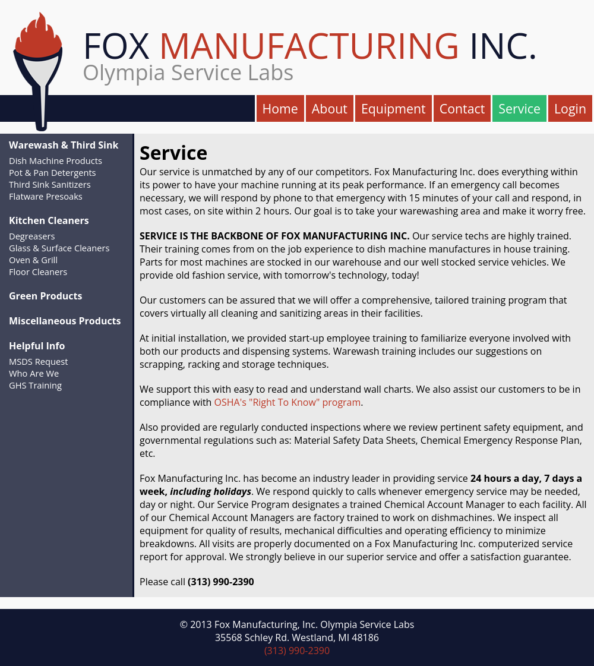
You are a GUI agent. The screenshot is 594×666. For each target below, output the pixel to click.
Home (280, 108)
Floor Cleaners (38, 271)
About (329, 108)
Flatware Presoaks (46, 196)
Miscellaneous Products (65, 320)
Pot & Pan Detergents (52, 172)
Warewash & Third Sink (63, 144)
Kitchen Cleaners (49, 220)
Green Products (45, 295)
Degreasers (32, 236)
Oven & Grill (33, 260)
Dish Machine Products (55, 160)
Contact (462, 108)
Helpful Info (37, 345)
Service (519, 108)
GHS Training (35, 385)
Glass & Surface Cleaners (59, 248)
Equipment (393, 108)
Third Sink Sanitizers (50, 184)
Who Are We (34, 373)
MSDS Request (38, 361)
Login (570, 108)
